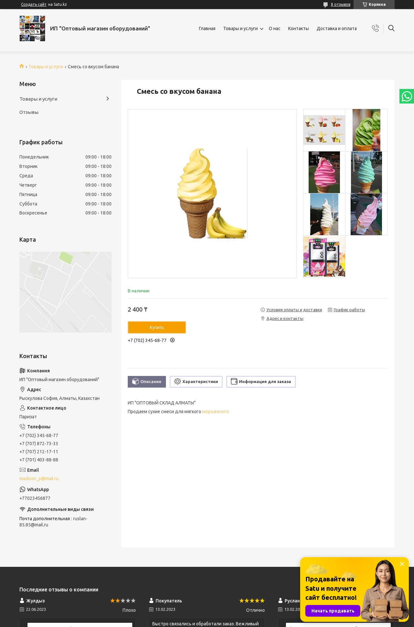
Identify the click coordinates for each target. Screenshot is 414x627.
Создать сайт (34, 4)
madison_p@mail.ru (39, 478)
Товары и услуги (240, 28)
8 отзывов (340, 4)
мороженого (215, 411)
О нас (274, 28)
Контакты (298, 28)
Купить (157, 327)
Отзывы (28, 112)
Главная (207, 28)
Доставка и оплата (337, 28)
